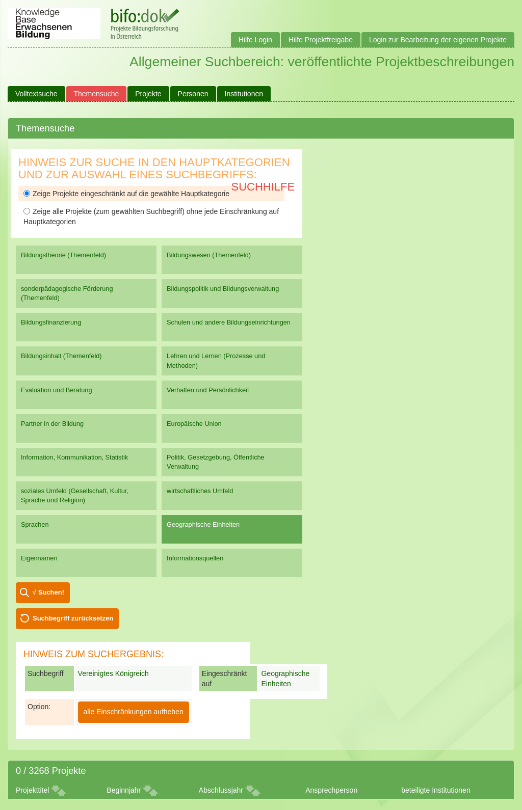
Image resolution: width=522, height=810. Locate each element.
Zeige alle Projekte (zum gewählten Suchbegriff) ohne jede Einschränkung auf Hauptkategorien (151, 216)
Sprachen (35, 524)
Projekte (148, 94)
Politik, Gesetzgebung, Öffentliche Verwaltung (216, 461)
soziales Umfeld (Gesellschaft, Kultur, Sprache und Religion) (74, 495)
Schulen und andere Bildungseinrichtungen (229, 322)
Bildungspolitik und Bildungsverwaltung (223, 288)
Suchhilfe (263, 186)
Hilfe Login (255, 40)
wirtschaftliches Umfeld (200, 491)
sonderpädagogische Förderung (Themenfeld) (67, 293)
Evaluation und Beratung (56, 390)
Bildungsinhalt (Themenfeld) (61, 356)
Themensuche (96, 94)
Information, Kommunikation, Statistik (74, 457)
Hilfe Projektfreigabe (321, 40)
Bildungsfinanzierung (51, 322)
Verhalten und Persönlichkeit (208, 390)
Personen (193, 94)
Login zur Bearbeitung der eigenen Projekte (438, 40)
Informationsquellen (195, 558)
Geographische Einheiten (203, 524)
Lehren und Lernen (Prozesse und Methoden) (216, 360)
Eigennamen (39, 558)
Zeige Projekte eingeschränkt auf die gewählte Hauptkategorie (126, 194)
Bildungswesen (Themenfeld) (209, 255)
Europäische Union (194, 423)
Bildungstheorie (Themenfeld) (63, 255)
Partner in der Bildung (52, 423)
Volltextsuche (36, 94)
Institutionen (244, 94)
